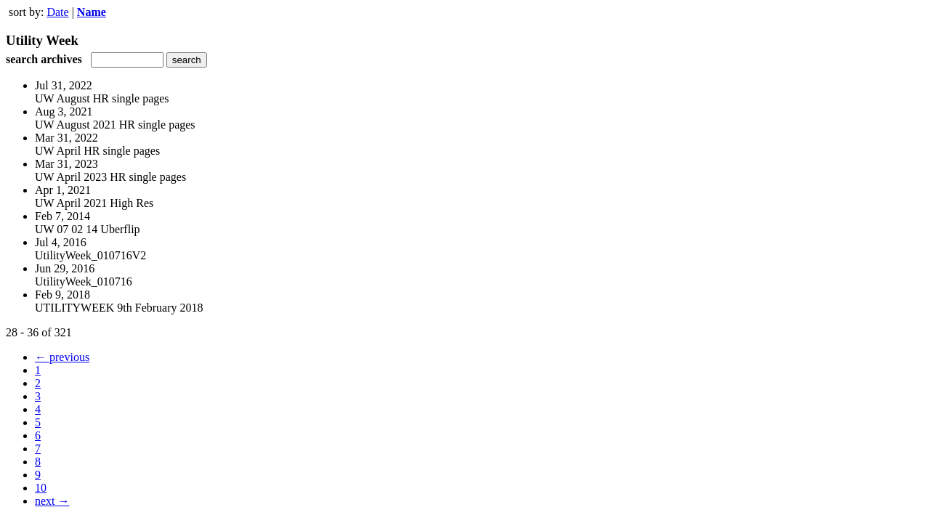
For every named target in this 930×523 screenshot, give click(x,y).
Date (57, 12)
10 (40, 488)
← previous (62, 357)
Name (91, 12)
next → (52, 501)
